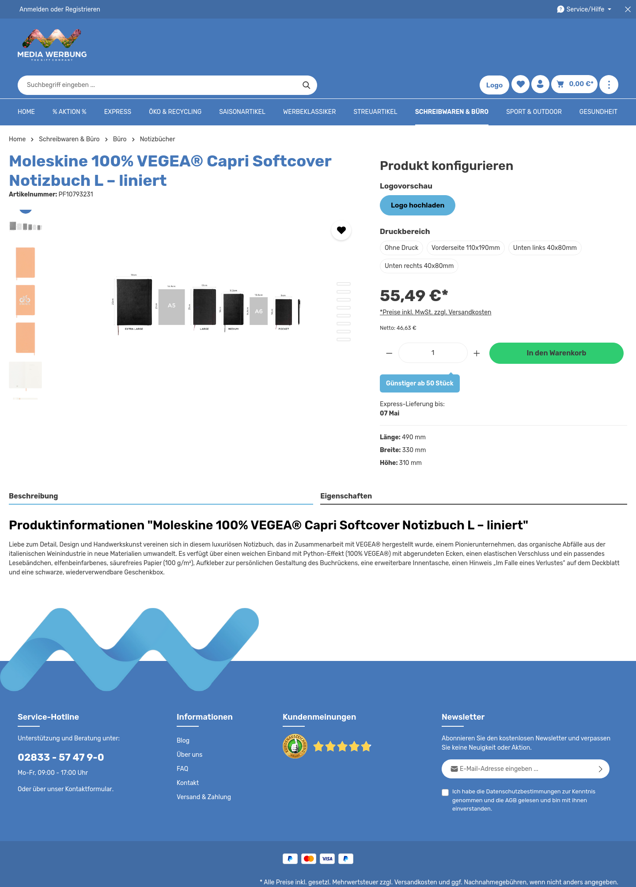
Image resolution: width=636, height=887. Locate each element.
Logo (496, 45)
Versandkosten (424, 854)
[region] (185, 277)
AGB (509, 772)
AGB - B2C (364, 873)
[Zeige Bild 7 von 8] (344, 304)
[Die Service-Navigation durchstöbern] (585, 9)
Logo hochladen (415, 177)
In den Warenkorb (556, 324)
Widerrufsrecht (520, 873)
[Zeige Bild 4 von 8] (344, 280)
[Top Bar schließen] (627, 9)
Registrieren (79, 9)
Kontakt (187, 755)
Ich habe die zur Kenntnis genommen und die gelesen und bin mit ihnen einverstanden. (520, 771)
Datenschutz (325, 873)
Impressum (439, 873)
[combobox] (307, 45)
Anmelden (33, 9)
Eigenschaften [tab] (345, 468)
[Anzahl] (433, 323)
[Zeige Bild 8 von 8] (344, 312)
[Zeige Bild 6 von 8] (344, 296)
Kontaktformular (86, 760)
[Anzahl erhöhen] (477, 323)
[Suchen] (457, 45)
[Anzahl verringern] (389, 323)
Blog (183, 712)
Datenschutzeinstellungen (583, 873)
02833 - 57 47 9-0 (56, 729)
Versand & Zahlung (203, 769)
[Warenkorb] (576, 45)
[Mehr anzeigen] (608, 45)
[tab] (161, 468)
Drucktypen (477, 873)
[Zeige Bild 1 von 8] (344, 256)
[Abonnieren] (601, 740)
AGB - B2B (402, 873)
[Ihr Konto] (543, 45)
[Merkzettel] (522, 45)
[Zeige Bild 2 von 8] (344, 264)
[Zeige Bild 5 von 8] (344, 288)
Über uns (189, 726)
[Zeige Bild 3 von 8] (344, 272)
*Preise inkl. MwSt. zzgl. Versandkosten (434, 283)
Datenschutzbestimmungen (520, 763)
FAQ (183, 740)
